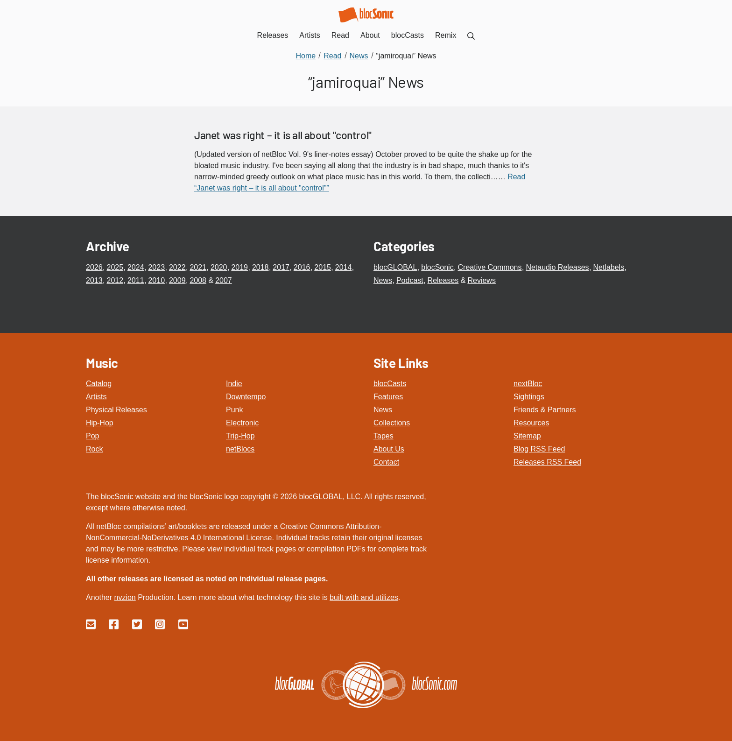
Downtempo (246, 397)
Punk (234, 410)
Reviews (481, 280)
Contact (386, 462)
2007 (223, 280)
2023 (156, 267)
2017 (281, 267)
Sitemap (527, 436)
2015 (322, 267)
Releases (443, 280)
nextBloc (528, 384)
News (382, 280)
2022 (177, 267)
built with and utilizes (364, 597)
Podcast (409, 280)
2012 (114, 280)
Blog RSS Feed (539, 449)
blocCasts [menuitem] (407, 35)
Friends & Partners (545, 410)
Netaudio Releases (557, 267)
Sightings (529, 397)
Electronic (242, 423)
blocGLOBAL (395, 267)
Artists (96, 397)
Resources (531, 423)
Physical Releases (116, 410)
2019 (239, 267)
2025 (114, 267)
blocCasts (389, 384)
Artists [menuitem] (309, 35)
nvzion (124, 597)
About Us (388, 449)
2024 (135, 267)
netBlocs (240, 449)
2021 (198, 267)
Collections (391, 423)
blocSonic (437, 267)
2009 (177, 280)
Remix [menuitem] (445, 35)
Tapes (383, 436)
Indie (234, 384)
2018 (260, 267)
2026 (94, 267)
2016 (302, 267)
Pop (92, 436)
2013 (94, 280)
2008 (198, 280)
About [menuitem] (370, 35)
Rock (94, 449)
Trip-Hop (240, 436)
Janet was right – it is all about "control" (283, 134)
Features (388, 397)
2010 (156, 280)
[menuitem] (471, 35)
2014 (343, 267)
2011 (135, 280)
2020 (219, 267)
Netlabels (608, 267)
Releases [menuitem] (273, 35)
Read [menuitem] (340, 35)
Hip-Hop (99, 423)
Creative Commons (490, 267)
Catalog (99, 384)
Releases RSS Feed (547, 462)
